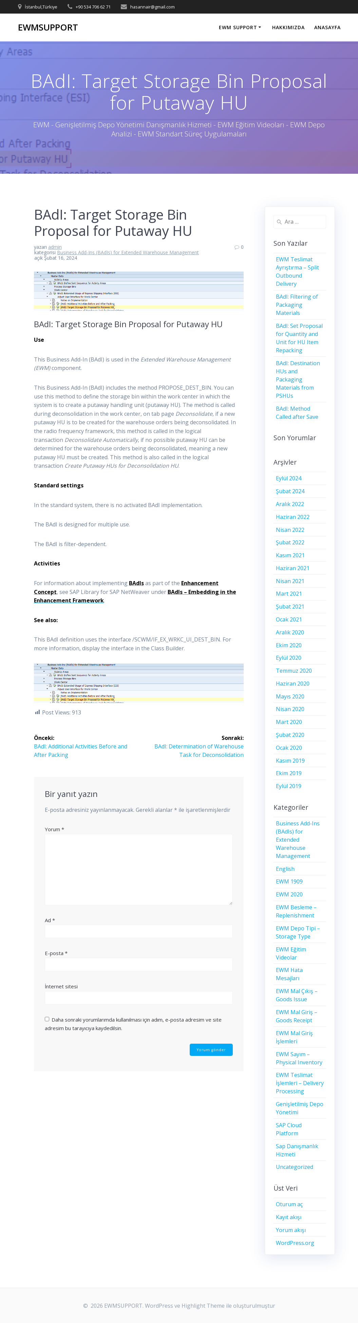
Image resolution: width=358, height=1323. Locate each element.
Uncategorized (294, 1167)
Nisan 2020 (290, 709)
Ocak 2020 (289, 747)
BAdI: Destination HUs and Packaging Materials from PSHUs (298, 379)
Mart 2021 (289, 593)
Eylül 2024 (288, 478)
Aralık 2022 (290, 504)
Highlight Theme (203, 1305)
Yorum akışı (291, 1230)
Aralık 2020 (290, 632)
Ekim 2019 (289, 773)
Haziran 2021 (292, 568)
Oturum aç (289, 1204)
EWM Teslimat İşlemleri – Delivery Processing (300, 1083)
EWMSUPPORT (48, 27)
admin (55, 247)
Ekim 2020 (289, 645)
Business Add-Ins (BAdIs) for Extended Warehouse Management (128, 252)
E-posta (56, 952)
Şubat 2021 (290, 606)
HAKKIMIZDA (288, 27)
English (285, 869)
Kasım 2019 (290, 760)
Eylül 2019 (288, 786)
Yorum (54, 828)
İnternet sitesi (61, 985)
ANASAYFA (327, 27)
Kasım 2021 (290, 555)
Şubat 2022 (290, 542)
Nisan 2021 (290, 581)
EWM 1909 (289, 881)
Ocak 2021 (289, 619)
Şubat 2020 (290, 735)
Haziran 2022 (292, 517)
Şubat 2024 (290, 491)
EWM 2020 (289, 894)
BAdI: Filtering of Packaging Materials (297, 305)
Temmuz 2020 (294, 670)
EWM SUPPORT (238, 27)
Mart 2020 (289, 722)
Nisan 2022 (290, 530)
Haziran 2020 (292, 683)
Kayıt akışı (288, 1217)
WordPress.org (295, 1243)
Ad (50, 919)
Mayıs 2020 (290, 696)
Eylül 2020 (288, 658)
